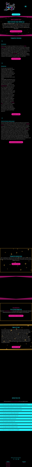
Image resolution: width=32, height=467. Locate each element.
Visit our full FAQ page (15, 396)
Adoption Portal (6, 85)
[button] (25, 6)
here (29, 128)
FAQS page (18, 53)
